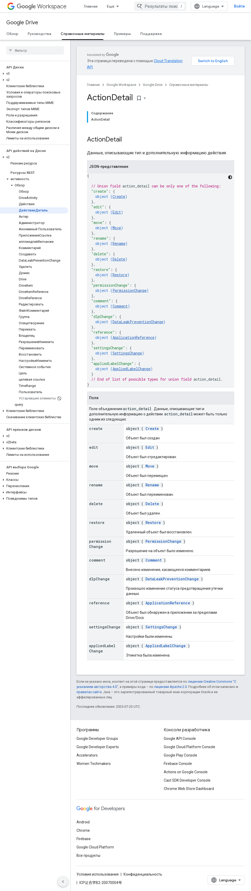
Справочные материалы (188, 85)
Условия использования (98, 874)
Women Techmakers (94, 764)
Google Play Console (180, 755)
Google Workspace (121, 85)
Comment (120, 306)
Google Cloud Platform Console (189, 747)
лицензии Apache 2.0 (170, 687)
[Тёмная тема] (230, 177)
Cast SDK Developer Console (187, 780)
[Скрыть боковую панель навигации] (63, 881)
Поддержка (151, 33)
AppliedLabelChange (131, 368)
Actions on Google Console (186, 772)
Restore (120, 274)
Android (83, 822)
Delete (119, 259)
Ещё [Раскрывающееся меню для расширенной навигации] (110, 6)
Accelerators (87, 755)
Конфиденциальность (143, 874)
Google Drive (22, 22)
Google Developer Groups (97, 738)
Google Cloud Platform (95, 847)
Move (117, 227)
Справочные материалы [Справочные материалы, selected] (82, 33)
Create (119, 196)
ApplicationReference (133, 337)
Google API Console (180, 738)
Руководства (39, 33)
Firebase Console (178, 764)
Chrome (83, 830)
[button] (34, 73)
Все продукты (88, 855)
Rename (119, 243)
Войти (239, 6)
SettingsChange (127, 353)
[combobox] (160, 6)
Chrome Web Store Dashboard (189, 789)
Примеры (122, 33)
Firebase (84, 839)
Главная (90, 6)
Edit (117, 212)
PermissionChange (130, 290)
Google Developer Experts (98, 747)
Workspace (42, 6)
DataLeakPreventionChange (138, 321)
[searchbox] (35, 50)
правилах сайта (89, 692)
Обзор (12, 33)
